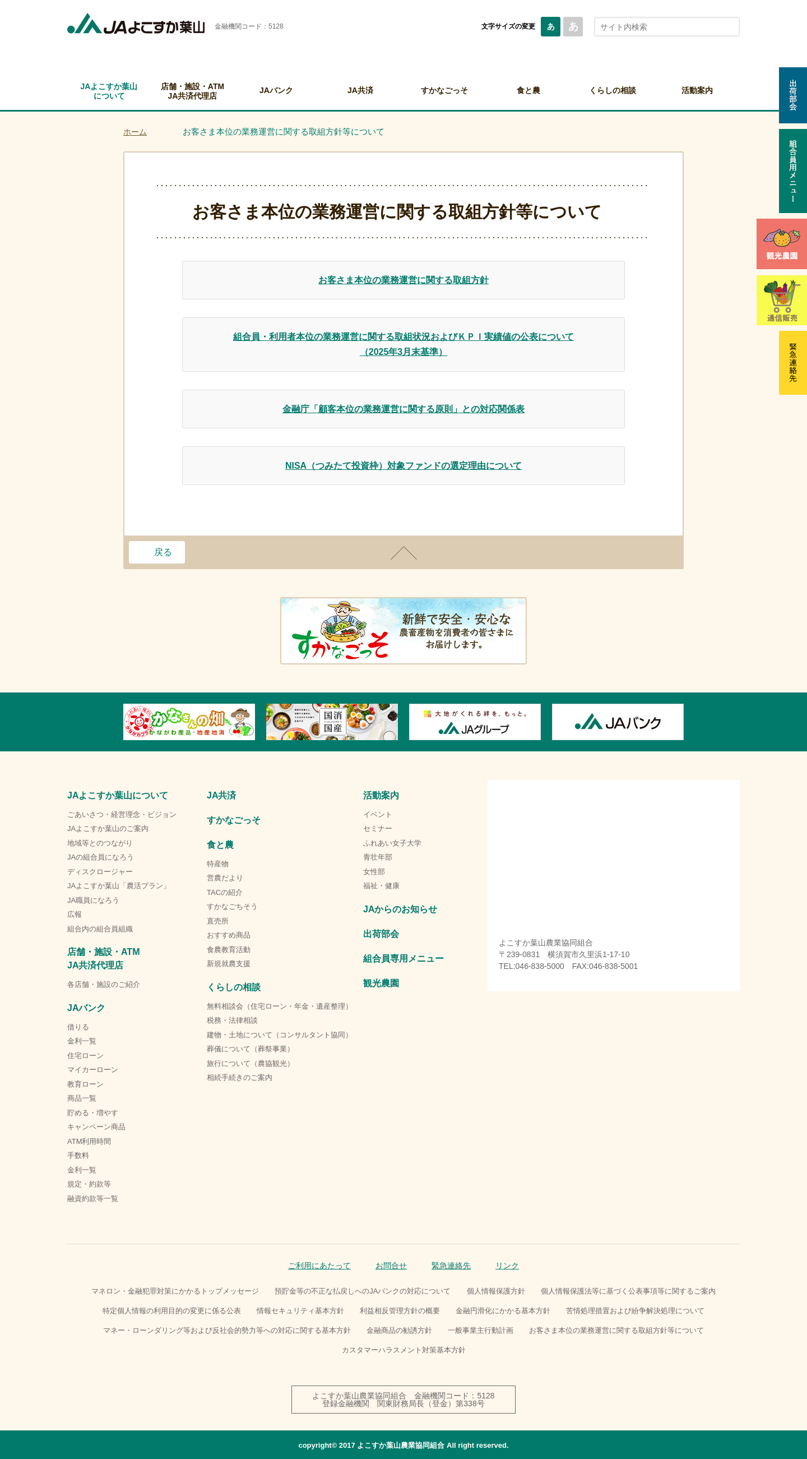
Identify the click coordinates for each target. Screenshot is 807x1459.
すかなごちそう (232, 906)
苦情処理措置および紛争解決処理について (635, 1310)
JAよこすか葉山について (109, 91)
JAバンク (276, 90)
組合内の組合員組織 (100, 929)
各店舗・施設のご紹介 (103, 984)
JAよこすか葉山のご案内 (108, 828)
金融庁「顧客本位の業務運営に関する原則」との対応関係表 (403, 409)
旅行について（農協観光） (250, 1063)
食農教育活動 (229, 949)
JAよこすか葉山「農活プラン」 (118, 885)
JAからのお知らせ (400, 909)
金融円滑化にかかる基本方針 (503, 1310)
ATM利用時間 (89, 1141)
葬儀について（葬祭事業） (250, 1049)
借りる (78, 1027)
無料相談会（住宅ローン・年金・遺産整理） (280, 1006)
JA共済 (360, 90)
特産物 (218, 864)
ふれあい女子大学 (392, 843)
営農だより (225, 878)
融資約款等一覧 (92, 1198)
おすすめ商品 (229, 935)
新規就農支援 (229, 963)
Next (683, 721)
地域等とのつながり (100, 843)
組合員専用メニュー (403, 958)
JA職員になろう (93, 900)
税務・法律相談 (232, 1020)
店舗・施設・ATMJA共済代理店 (192, 91)
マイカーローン (92, 1069)
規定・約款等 (89, 1184)
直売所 (218, 921)
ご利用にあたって (319, 1265)
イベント (377, 814)
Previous (123, 721)
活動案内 (697, 90)
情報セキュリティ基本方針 (300, 1310)
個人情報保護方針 (496, 1291)
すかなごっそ (444, 90)
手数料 (78, 1155)
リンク (507, 1265)
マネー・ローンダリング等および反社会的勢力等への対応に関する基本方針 (227, 1330)
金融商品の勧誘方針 (399, 1330)
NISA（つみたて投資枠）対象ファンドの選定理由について (403, 465)
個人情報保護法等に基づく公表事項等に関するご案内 (628, 1291)
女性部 (374, 871)
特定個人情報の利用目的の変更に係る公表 (172, 1310)
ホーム (135, 131)
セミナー (377, 828)
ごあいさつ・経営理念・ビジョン (122, 814)
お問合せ (391, 1265)
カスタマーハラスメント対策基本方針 (404, 1350)
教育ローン (85, 1084)
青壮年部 (377, 857)
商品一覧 (81, 1098)
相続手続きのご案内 (239, 1077)
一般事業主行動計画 (480, 1330)
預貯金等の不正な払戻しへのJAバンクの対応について (363, 1291)
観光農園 (381, 983)
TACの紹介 (225, 892)
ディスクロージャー (100, 871)
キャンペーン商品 (96, 1127)
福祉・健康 (381, 885)
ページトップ (403, 553)
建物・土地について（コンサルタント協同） (280, 1035)
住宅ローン (85, 1055)
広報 (74, 914)
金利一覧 (81, 1041)
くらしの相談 (612, 90)
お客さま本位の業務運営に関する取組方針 (403, 280)
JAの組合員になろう (100, 857)
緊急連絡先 (451, 1265)
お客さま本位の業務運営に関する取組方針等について (616, 1330)
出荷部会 (381, 934)
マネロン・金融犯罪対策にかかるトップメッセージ (175, 1291)
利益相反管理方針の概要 (400, 1310)
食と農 (528, 90)
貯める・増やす (92, 1113)
